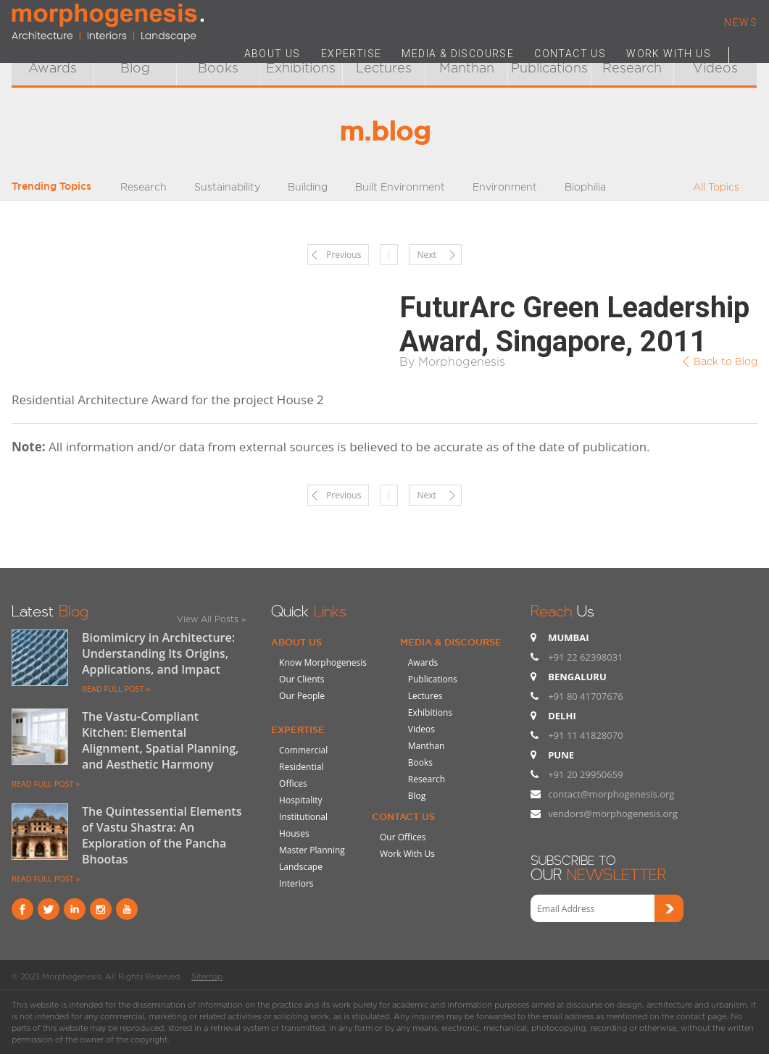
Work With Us (407, 854)
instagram (101, 909)
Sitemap (207, 976)
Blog (135, 68)
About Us (296, 642)
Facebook (22, 909)
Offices (293, 783)
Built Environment (400, 186)
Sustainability (227, 186)
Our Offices (402, 837)
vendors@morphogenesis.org (613, 813)
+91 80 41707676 (585, 696)
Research (143, 186)
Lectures (425, 696)
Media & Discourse (451, 642)
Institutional (303, 817)
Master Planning (312, 850)
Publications (432, 679)
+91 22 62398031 (585, 657)
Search (743, 52)
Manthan (426, 746)
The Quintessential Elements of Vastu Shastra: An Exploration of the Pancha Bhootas (162, 835)
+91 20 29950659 (585, 774)
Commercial (303, 750)
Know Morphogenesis (323, 662)
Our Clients (301, 679)
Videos (421, 729)
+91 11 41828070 (585, 735)
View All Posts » (211, 619)
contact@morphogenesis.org (611, 793)
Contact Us (403, 816)
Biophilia (585, 186)
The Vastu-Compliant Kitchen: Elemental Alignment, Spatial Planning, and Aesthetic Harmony (160, 740)
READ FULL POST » (116, 688)
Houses (294, 833)
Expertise (298, 729)
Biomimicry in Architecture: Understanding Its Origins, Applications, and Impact (158, 653)
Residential (301, 767)
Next (426, 254)
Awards (52, 68)
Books (218, 68)
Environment (505, 186)
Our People (302, 696)
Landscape (301, 867)
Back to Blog (725, 361)
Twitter (48, 909)
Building (308, 186)
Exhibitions (430, 712)
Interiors (296, 883)
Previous (343, 254)
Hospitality (300, 800)
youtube (127, 909)
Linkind (75, 909)
